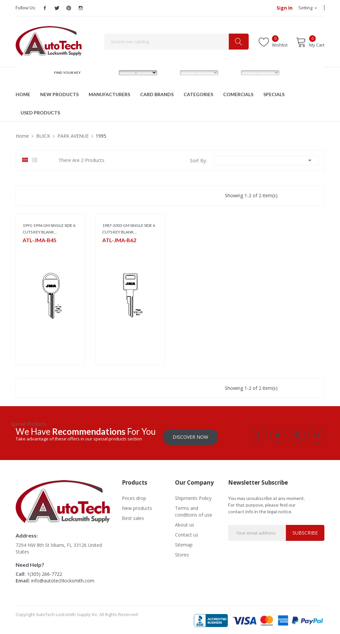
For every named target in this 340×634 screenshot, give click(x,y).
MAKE (109, 72)
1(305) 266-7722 (44, 572)
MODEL (171, 72)
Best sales (133, 516)
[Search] (176, 42)
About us (184, 523)
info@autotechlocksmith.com (62, 579)
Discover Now (190, 435)
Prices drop (134, 496)
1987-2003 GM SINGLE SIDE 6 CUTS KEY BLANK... (128, 229)
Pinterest (68, 8)
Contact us (186, 533)
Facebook (44, 8)
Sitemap (184, 543)
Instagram (80, 8)
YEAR (230, 72)
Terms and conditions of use (193, 509)
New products (137, 506)
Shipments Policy (193, 496)
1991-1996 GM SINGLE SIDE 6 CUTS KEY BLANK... (49, 229)
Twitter (56, 8)
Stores (182, 553)
